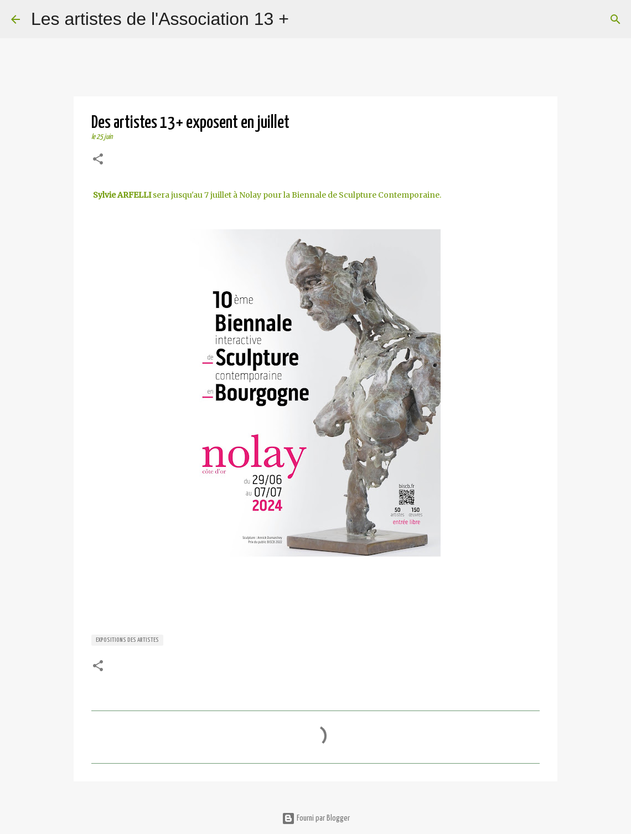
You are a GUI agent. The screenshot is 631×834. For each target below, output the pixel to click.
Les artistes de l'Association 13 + (160, 19)
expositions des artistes (127, 640)
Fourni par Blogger (316, 818)
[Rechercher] (304, 19)
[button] (98, 160)
